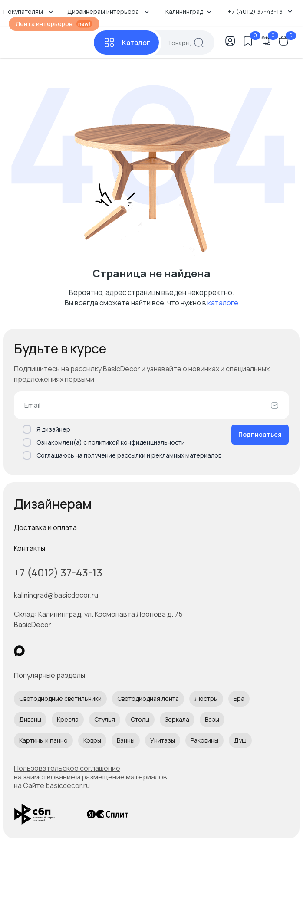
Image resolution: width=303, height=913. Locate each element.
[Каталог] (126, 42)
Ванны (126, 740)
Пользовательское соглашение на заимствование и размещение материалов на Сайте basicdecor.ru (90, 777)
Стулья (104, 719)
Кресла (68, 719)
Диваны (30, 719)
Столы (140, 719)
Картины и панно (43, 740)
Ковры (92, 740)
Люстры (206, 698)
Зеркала (177, 719)
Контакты (29, 548)
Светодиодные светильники (60, 698)
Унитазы (162, 740)
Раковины (204, 740)
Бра (239, 698)
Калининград (188, 11)
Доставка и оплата (45, 527)
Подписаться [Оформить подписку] (260, 434)
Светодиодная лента (148, 698)
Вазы (212, 719)
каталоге (222, 303)
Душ (240, 740)
